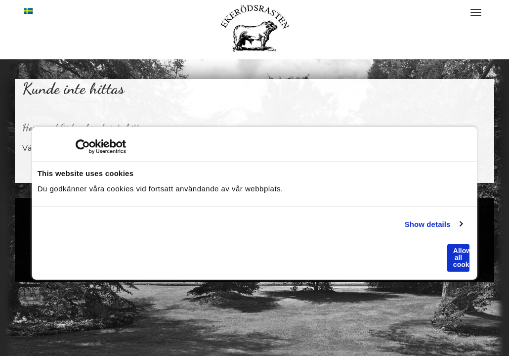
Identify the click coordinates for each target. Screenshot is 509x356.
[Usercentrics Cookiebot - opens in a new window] (83, 146)
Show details (428, 224)
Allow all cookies (461, 257)
